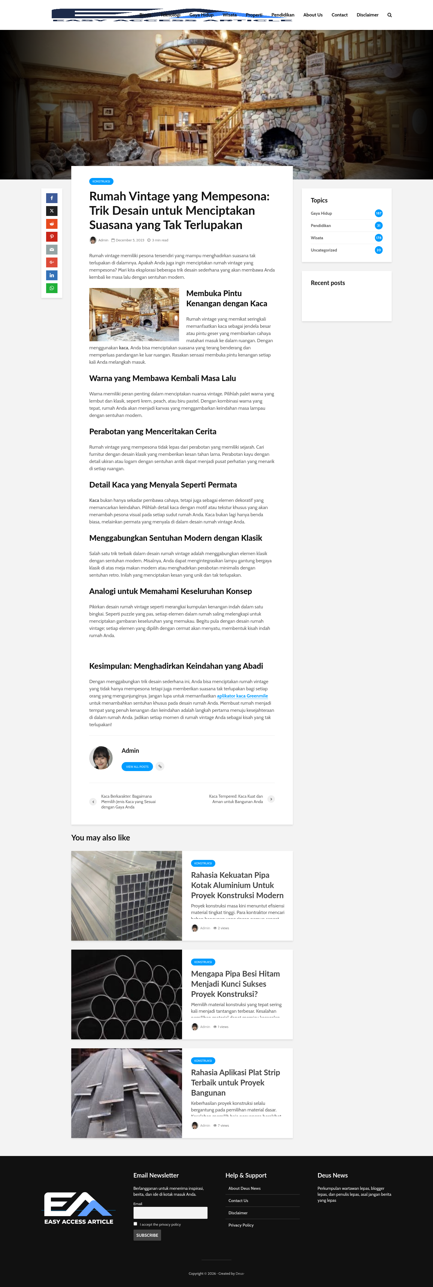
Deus (239, 1273)
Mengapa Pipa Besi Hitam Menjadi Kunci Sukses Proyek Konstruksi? (235, 984)
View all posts (137, 767)
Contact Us (238, 1200)
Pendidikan (282, 15)
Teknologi (171, 15)
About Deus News (244, 1188)
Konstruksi (101, 181)
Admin (98, 240)
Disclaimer (368, 15)
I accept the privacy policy (160, 1224)
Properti (254, 15)
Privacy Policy (241, 1225)
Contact (340, 15)
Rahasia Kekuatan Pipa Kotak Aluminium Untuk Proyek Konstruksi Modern (237, 885)
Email (138, 1203)
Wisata (230, 15)
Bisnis (146, 15)
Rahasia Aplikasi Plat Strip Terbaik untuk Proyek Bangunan (235, 1082)
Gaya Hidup (202, 15)
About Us (313, 15)
